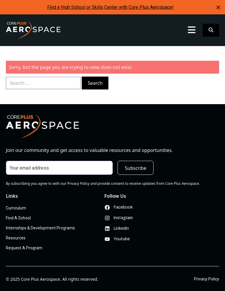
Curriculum (16, 208)
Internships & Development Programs (40, 228)
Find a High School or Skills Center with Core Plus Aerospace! (110, 7)
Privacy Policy (206, 279)
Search (95, 83)
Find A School (18, 218)
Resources (15, 238)
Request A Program (24, 248)
